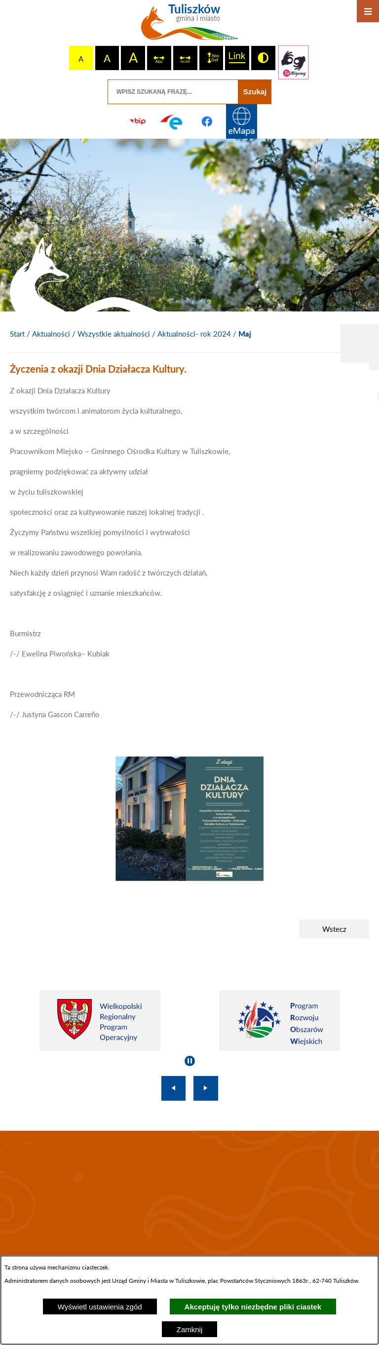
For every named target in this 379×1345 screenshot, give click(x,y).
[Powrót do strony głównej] (17, 334)
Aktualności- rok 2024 (194, 333)
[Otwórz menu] (368, 11)
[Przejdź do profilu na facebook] (207, 121)
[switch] (159, 58)
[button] (189, 878)
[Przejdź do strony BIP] (137, 121)
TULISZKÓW (189, 1197)
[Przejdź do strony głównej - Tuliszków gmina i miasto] (189, 25)
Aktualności (51, 333)
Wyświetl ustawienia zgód (100, 1307)
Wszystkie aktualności (113, 333)
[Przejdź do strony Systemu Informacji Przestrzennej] (241, 121)
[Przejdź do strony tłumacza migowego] (293, 62)
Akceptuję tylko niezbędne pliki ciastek (253, 1307)
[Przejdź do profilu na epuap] (172, 121)
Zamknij (190, 1329)
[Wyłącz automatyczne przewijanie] (190, 1061)
